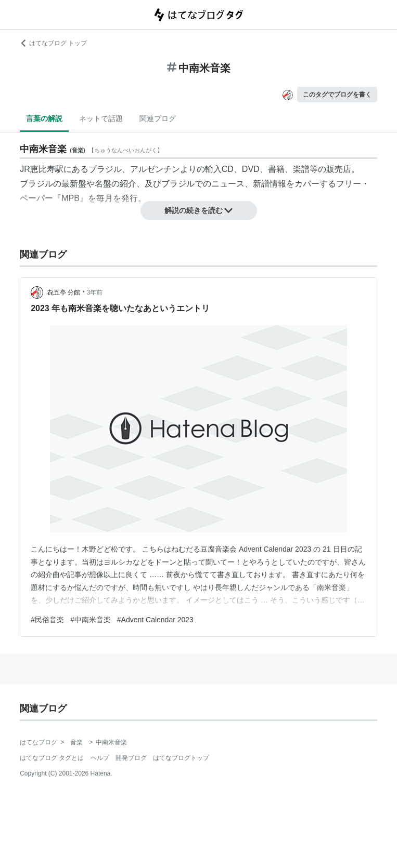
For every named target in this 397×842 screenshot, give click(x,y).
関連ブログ (157, 118)
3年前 (95, 292)
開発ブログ (131, 757)
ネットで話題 (101, 118)
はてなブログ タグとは (52, 757)
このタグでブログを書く (337, 94)
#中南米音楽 (90, 620)
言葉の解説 (44, 118)
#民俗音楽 (47, 620)
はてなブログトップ (181, 757)
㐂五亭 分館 (63, 292)
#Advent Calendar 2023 (155, 620)
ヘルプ (100, 757)
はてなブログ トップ (53, 43)
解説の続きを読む (198, 210)
